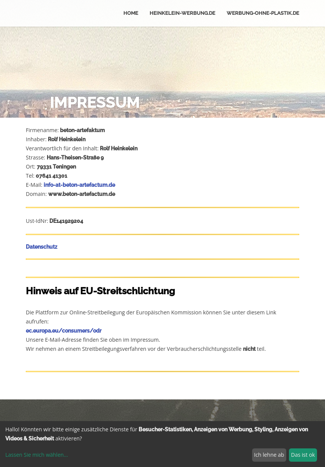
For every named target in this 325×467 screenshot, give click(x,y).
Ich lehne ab (269, 454)
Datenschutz (41, 247)
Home (130, 13)
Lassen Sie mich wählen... (36, 454)
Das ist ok (303, 454)
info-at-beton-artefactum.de (79, 185)
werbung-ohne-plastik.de (263, 13)
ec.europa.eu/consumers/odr (63, 331)
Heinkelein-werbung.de (182, 13)
